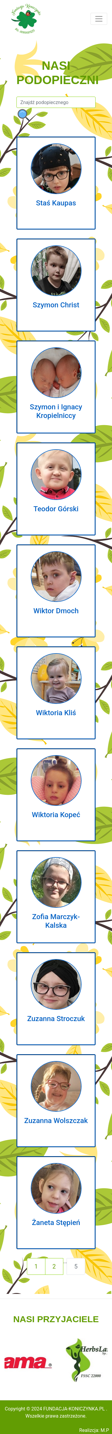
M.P (105, 1430)
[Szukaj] (56, 102)
